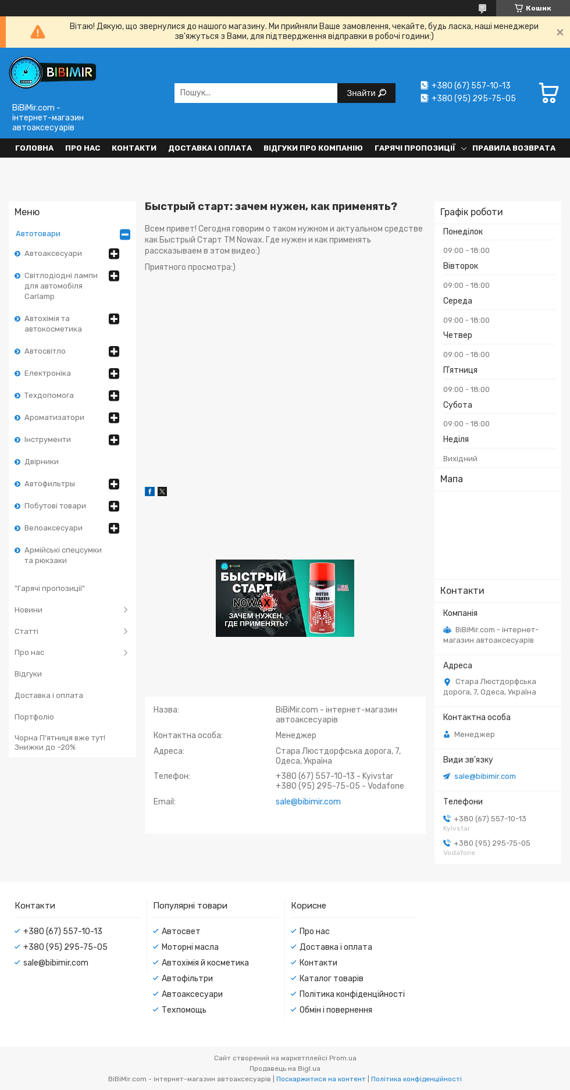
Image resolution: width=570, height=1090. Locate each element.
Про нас (82, 148)
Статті (26, 631)
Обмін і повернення (336, 1010)
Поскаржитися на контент (321, 1079)
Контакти (134, 148)
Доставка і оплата (210, 148)
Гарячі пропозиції (415, 148)
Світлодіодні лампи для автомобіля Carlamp (61, 286)
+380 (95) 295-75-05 (65, 947)
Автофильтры (49, 483)
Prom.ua (343, 1058)
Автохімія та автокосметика (53, 323)
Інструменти (47, 439)
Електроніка (47, 373)
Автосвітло (45, 351)
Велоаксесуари (53, 527)
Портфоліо (34, 717)
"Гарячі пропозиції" (50, 588)
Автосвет (181, 931)
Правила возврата (513, 148)
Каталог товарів (332, 979)
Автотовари (38, 233)
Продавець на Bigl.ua (285, 1068)
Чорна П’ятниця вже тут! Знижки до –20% (60, 742)
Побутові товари (55, 505)
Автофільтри (187, 979)
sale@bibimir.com (485, 776)
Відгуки (28, 673)
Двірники (41, 461)
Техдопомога (49, 395)
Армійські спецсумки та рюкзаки (63, 555)
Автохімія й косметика (205, 963)
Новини (28, 609)
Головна (34, 148)
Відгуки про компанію (313, 148)
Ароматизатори (54, 417)
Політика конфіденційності (352, 994)
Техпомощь (184, 1010)
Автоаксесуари (53, 253)
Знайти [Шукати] (362, 93)
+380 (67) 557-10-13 (62, 931)
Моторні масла (190, 947)
